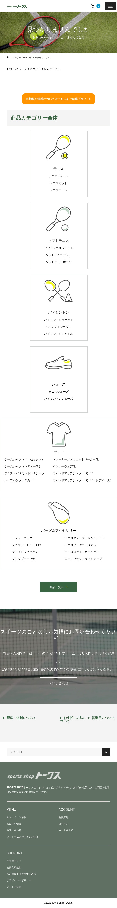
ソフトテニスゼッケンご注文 (23, 836)
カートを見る (66, 830)
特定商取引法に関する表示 (21, 873)
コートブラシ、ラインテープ (83, 558)
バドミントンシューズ (58, 398)
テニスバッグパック (25, 551)
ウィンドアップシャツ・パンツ (73, 473)
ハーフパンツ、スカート (20, 480)
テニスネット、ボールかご (82, 551)
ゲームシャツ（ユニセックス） (24, 459)
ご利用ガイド (14, 861)
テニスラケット (59, 176)
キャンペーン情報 (16, 817)
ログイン (63, 823)
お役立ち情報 (14, 823)
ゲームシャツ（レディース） (23, 466)
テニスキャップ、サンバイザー (85, 538)
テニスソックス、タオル (80, 544)
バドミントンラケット (58, 319)
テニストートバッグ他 (26, 544)
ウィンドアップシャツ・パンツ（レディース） (83, 480)
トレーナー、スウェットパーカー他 (76, 459)
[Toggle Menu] (110, 6)
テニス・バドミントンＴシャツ (24, 473)
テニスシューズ (59, 391)
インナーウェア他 (64, 466)
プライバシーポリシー (19, 880)
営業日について (103, 718)
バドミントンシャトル (58, 333)
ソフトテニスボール (59, 261)
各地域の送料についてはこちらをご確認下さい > (58, 99)
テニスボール (58, 190)
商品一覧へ (57, 587)
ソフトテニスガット (59, 254)
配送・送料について (21, 718)
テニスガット (58, 183)
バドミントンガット (59, 326)
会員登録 (63, 817)
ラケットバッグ (22, 538)
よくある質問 (14, 887)
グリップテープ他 (23, 558)
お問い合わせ (58, 683)
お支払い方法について (73, 719)
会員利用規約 (14, 867)
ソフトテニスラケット (58, 247)
